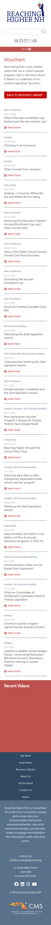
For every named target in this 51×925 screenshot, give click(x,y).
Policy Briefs (10, 525)
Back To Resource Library (25, 95)
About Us (25, 776)
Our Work (25, 755)
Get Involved (25, 783)
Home (25, 797)
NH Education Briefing (15, 326)
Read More (14, 127)
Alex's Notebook (12, 109)
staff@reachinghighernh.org (26, 860)
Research (18, 408)
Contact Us (25, 790)
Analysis (8, 137)
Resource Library (25, 769)
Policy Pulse (10, 185)
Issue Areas (25, 762)
